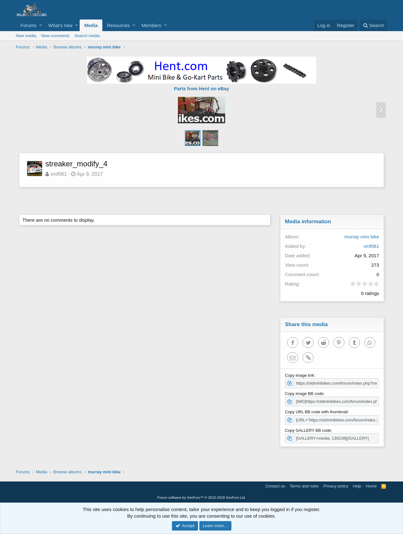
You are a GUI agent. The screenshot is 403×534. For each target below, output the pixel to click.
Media (91, 25)
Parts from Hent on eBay (201, 88)
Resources (118, 25)
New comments (55, 35)
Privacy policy (335, 486)
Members (151, 25)
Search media (87, 35)
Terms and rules (304, 486)
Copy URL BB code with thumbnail (316, 411)
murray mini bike (361, 236)
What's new (60, 25)
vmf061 (58, 174)
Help (357, 486)
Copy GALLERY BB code (308, 430)
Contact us (275, 486)
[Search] (373, 25)
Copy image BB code (304, 393)
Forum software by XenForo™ (201, 497)
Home (371, 486)
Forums (28, 25)
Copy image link (299, 375)
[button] (41, 25)
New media (26, 35)
